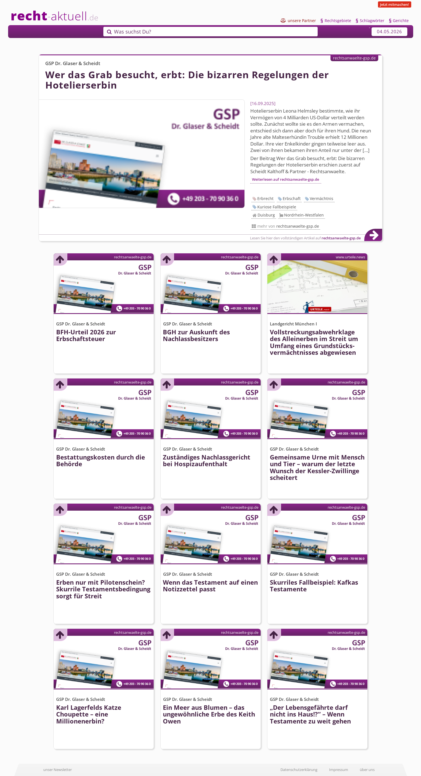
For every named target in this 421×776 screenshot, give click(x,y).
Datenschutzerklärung (298, 769)
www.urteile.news (350, 257)
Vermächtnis (321, 198)
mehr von (288, 226)
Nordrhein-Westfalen (304, 215)
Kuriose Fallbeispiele (276, 207)
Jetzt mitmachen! (394, 4)
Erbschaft (292, 198)
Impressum (338, 769)
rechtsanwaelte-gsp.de (354, 58)
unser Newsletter (57, 769)
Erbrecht (265, 198)
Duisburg (266, 215)
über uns (367, 769)
